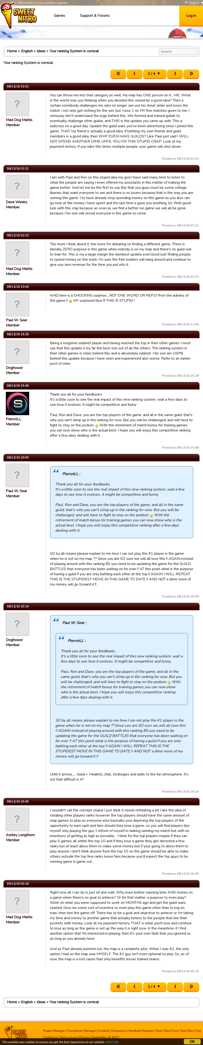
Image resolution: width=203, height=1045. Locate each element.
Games (59, 15)
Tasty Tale (162, 1031)
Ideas (41, 51)
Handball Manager (141, 1031)
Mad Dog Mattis (19, 120)
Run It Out (194, 1031)
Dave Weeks (16, 202)
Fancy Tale (178, 1031)
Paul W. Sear (16, 320)
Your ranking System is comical (74, 51)
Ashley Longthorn (20, 835)
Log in (191, 15)
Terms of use (68, 1037)
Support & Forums (95, 15)
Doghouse (14, 367)
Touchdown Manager (81, 1031)
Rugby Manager (54, 1031)
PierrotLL (13, 419)
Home (12, 51)
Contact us (50, 1037)
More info (112, 1042)
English (192, 3)
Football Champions (112, 1031)
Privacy (84, 1037)
